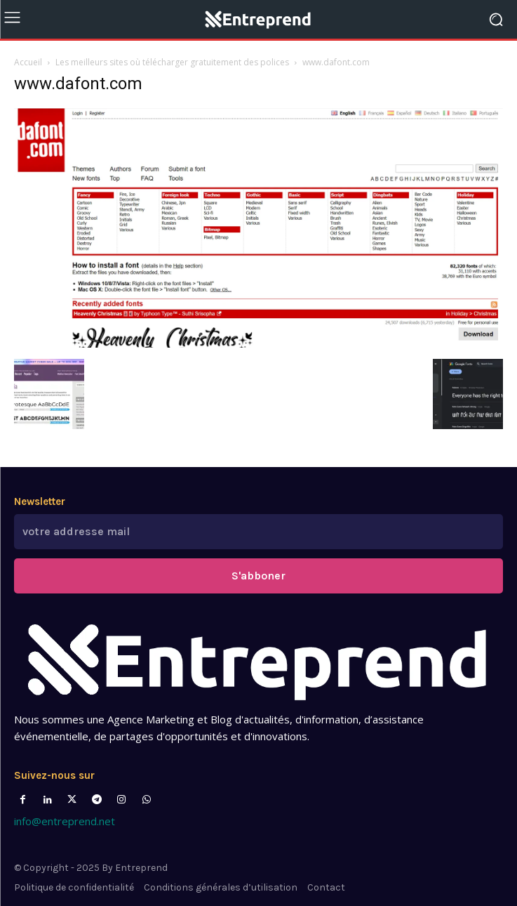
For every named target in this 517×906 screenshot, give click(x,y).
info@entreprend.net (64, 821)
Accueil (28, 62)
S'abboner (258, 575)
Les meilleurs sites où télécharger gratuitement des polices (172, 62)
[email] (258, 531)
